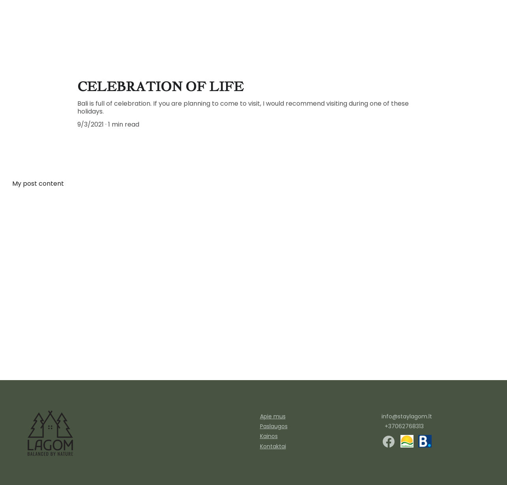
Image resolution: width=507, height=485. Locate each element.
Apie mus (474, 30)
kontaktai (435, 30)
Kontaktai (273, 446)
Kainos (269, 436)
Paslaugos (377, 30)
